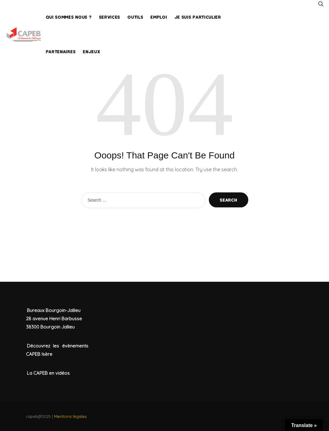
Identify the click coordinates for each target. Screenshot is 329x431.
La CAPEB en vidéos (48, 373)
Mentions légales (70, 416)
